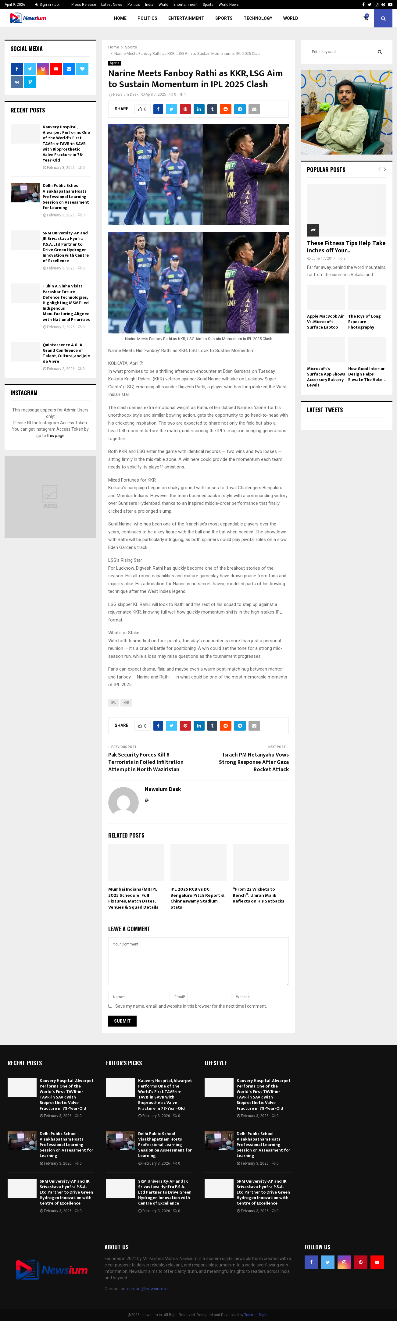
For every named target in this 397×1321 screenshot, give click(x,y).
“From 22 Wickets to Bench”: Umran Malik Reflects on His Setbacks (258, 895)
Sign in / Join (48, 4)
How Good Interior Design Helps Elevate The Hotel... (367, 374)
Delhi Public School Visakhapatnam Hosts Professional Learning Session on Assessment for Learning (66, 196)
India (149, 4)
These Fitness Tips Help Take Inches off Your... (346, 247)
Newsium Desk (125, 94)
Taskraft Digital (257, 1315)
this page (56, 435)
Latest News (111, 4)
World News (229, 4)
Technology (258, 18)
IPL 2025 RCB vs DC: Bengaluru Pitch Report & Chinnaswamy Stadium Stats (197, 898)
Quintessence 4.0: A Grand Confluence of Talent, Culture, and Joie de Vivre (66, 353)
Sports (208, 4)
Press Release (83, 4)
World (163, 4)
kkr (126, 702)
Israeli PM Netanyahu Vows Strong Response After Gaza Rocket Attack (254, 762)
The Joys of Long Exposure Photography (364, 322)
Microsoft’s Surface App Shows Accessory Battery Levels (326, 377)
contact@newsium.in (147, 1288)
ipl (113, 702)
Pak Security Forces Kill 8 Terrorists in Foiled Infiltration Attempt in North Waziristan (146, 762)
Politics (133, 4)
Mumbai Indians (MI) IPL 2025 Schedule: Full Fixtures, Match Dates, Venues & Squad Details (133, 898)
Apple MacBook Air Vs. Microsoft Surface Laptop (325, 322)
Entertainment (185, 4)
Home (120, 18)
